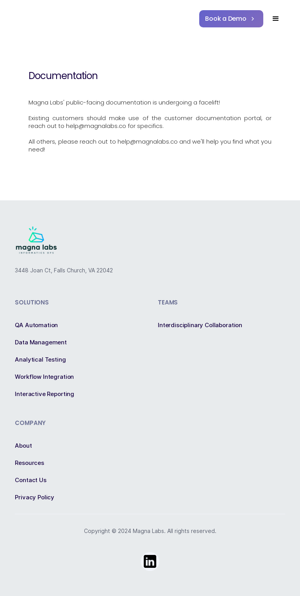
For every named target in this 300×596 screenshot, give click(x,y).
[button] (275, 18)
